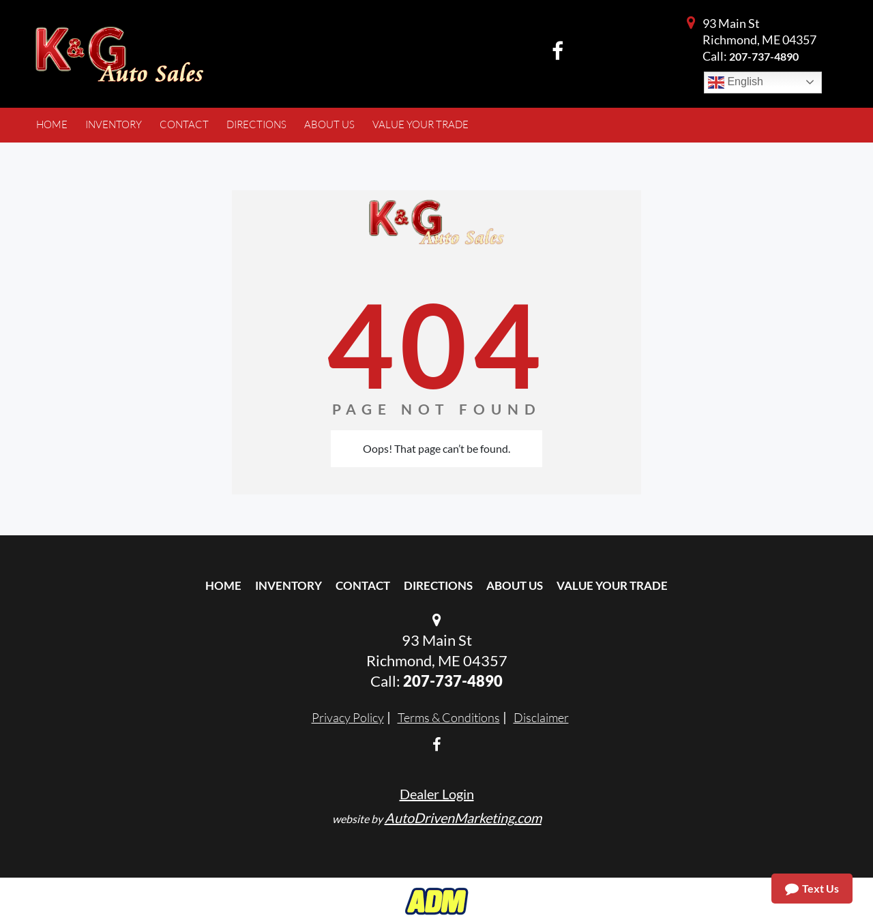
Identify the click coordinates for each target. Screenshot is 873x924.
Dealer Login (437, 794)
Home (223, 585)
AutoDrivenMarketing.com (463, 817)
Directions (438, 585)
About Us (514, 585)
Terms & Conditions (449, 717)
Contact (363, 585)
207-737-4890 (764, 56)
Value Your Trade (612, 585)
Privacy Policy (348, 717)
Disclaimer (541, 717)
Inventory (288, 585)
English (735, 82)
